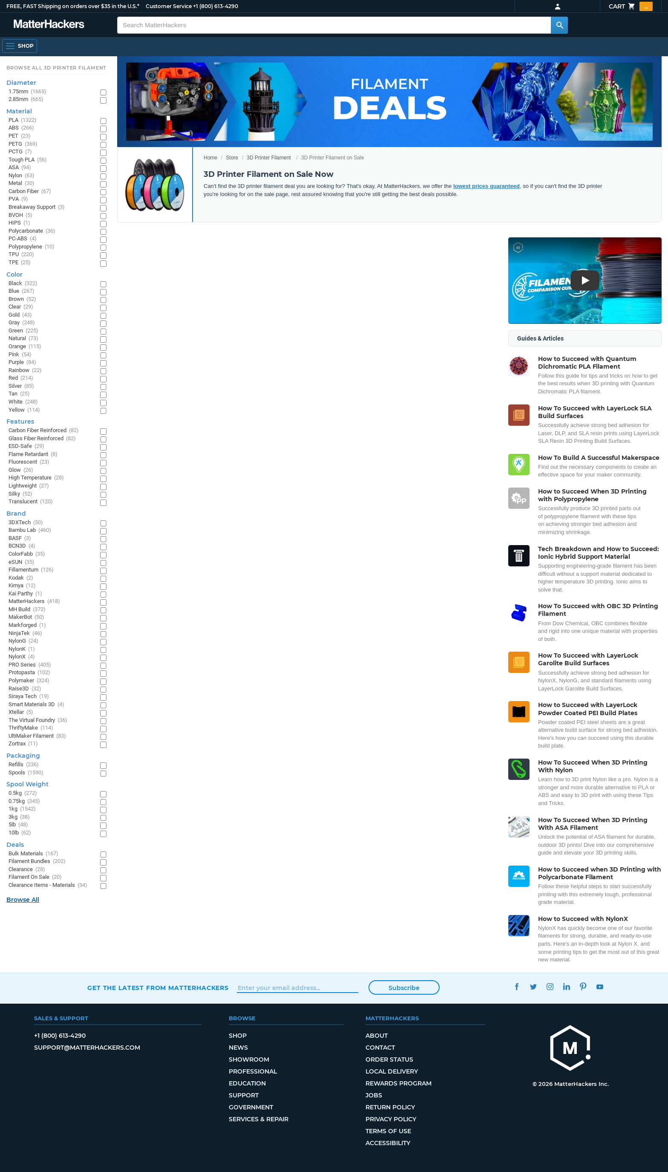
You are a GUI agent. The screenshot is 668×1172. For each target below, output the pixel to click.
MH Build (27, 610)
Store (232, 158)
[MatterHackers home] (570, 1049)
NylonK (22, 649)
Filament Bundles (37, 861)
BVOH (20, 215)
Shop (238, 1035)
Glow (21, 470)
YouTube (599, 986)
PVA (18, 199)
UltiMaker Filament (37, 736)
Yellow (24, 410)
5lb (18, 825)
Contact (380, 1047)
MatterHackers (34, 602)
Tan (19, 394)
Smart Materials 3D (36, 705)
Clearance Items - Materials (48, 885)
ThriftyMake (31, 728)
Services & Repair (258, 1119)
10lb (20, 833)
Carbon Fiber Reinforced (44, 431)
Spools (26, 773)
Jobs (374, 1095)
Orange (25, 347)
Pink (20, 355)
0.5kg (23, 793)
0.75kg (24, 801)
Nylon (22, 176)
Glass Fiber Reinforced (42, 439)
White (23, 402)
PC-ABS (23, 239)
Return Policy (390, 1107)
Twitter (533, 986)
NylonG (23, 641)
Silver (21, 386)
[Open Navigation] (19, 46)
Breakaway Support (37, 207)
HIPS (19, 223)
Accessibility (388, 1143)
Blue (22, 291)
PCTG (20, 152)
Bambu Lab (30, 530)
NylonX (22, 657)
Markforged (27, 625)
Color (14, 274)
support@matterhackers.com (87, 1047)
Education (247, 1083)
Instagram (549, 986)
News (238, 1047)
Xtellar (21, 712)
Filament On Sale (35, 877)
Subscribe (404, 988)
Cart (631, 6)
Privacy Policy (391, 1119)
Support (244, 1095)
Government (251, 1107)
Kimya (22, 586)
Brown (22, 299)
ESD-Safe (26, 446)
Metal (22, 183)
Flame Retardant (33, 454)
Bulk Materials (33, 854)
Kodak (21, 578)
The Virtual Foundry (38, 720)
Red (21, 378)
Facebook (516, 986)
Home (210, 158)
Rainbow (25, 371)
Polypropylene (32, 247)
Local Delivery (392, 1071)
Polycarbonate (32, 231)
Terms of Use (388, 1131)
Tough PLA (28, 160)
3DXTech (26, 523)
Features (20, 421)
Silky (20, 494)
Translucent (31, 502)
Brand (16, 513)
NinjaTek (25, 633)
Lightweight (29, 486)
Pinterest (583, 986)
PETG (23, 144)
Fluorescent (29, 462)
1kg (22, 809)
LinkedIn (566, 986)
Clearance (27, 870)
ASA (20, 168)
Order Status (389, 1059)
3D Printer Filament (269, 158)
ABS (21, 128)
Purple (22, 362)
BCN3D (22, 546)
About (377, 1035)
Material (19, 111)
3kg (19, 817)
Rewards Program (399, 1083)
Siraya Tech (29, 697)
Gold (20, 315)
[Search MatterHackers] (559, 25)
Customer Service (169, 6)
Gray (22, 323)
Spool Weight (27, 784)
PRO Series (30, 665)
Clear (21, 307)
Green (23, 331)
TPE (20, 263)
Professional (253, 1071)
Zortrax (23, 744)
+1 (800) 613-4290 (215, 6)
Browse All (22, 900)
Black (23, 284)
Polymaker (29, 681)
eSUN (22, 562)
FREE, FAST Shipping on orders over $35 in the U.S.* (72, 6)
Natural (23, 339)
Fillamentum (31, 570)
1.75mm (27, 92)
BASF (20, 538)
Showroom (249, 1059)
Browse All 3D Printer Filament (56, 68)
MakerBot (26, 617)
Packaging (23, 755)
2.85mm (26, 99)
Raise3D (25, 689)
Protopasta (29, 673)
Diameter (21, 83)
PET (20, 136)
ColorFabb (27, 554)
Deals (15, 845)
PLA (23, 120)
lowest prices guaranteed (486, 186)
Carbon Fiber (30, 192)
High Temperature (36, 478)
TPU (21, 255)
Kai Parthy (25, 594)
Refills (24, 765)
